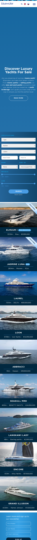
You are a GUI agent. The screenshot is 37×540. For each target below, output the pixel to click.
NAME (3, 162)
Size (3, 181)
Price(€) (5, 171)
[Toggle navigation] (34, 4)
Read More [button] (18, 98)
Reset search (18, 194)
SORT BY (22, 162)
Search (18, 191)
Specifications (7, 135)
